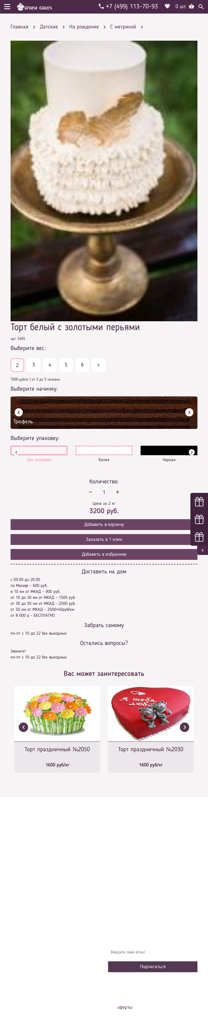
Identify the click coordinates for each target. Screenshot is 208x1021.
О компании (122, 865)
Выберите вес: (28, 348)
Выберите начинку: (34, 389)
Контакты (120, 881)
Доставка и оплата (129, 873)
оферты (125, 1007)
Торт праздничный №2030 (151, 750)
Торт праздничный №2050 (57, 750)
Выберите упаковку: (35, 438)
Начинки (119, 889)
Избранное (121, 897)
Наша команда (125, 914)
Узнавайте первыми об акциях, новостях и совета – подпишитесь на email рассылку (152, 939)
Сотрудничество (126, 906)
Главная (119, 857)
